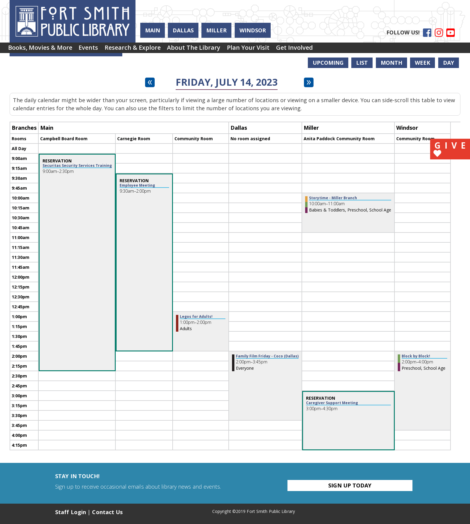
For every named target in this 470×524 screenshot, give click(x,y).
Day (448, 62)
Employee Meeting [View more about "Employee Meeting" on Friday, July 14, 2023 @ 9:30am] (137, 185)
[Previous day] (150, 82)
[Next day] (309, 82)
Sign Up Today (349, 485)
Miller (216, 30)
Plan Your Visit (273, 50)
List (362, 62)
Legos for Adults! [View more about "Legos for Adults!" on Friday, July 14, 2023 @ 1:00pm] (196, 316)
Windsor (252, 30)
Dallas (183, 30)
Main (152, 30)
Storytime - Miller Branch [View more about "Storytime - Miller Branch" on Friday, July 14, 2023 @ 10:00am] (333, 198)
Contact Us (107, 512)
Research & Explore (146, 50)
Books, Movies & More (43, 50)
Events (96, 50)
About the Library (213, 50)
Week (422, 62)
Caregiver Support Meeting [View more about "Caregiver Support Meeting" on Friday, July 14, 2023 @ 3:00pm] (332, 403)
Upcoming (328, 62)
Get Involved (324, 50)
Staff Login (70, 512)
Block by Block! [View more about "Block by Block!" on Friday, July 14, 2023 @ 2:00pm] (416, 356)
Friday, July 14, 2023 (227, 82)
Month (391, 62)
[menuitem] (43, 50)
